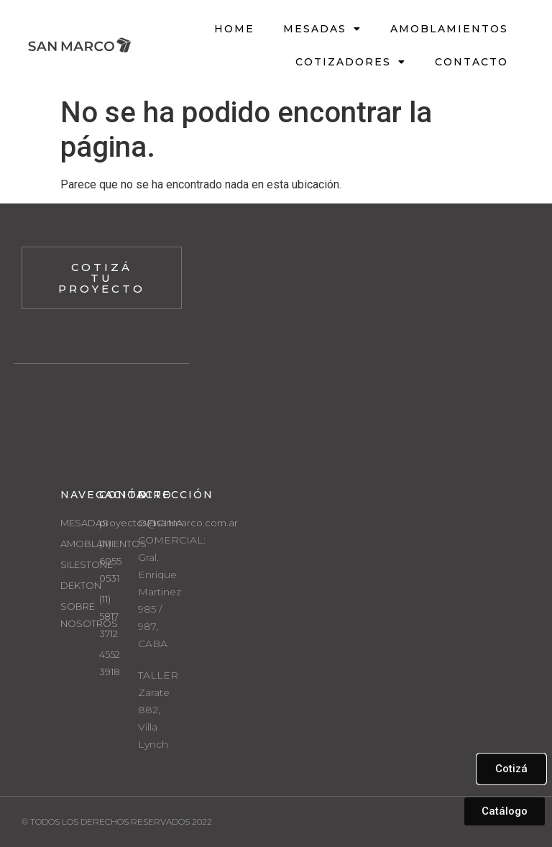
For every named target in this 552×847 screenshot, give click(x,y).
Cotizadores (350, 62)
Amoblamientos (449, 28)
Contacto (471, 61)
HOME (234, 28)
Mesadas (322, 29)
